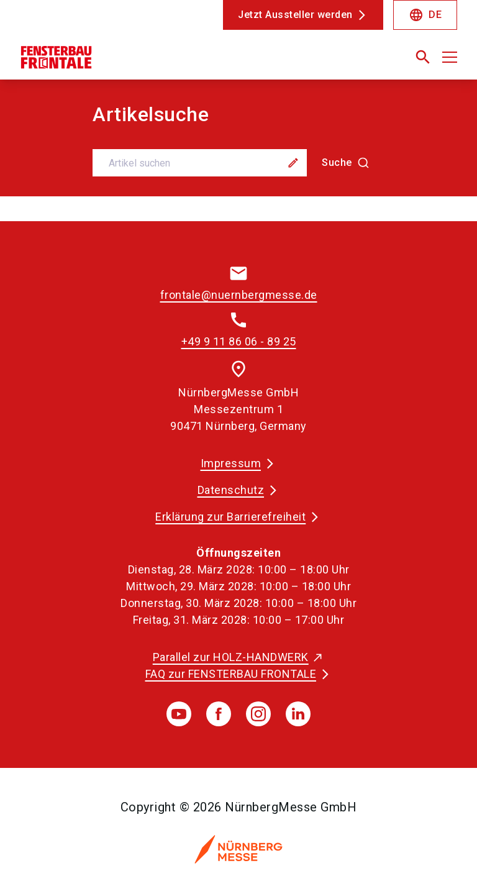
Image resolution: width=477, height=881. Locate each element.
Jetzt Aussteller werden (295, 15)
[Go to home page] (124, 62)
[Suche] (345, 162)
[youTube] (178, 713)
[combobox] (238, 162)
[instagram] (258, 713)
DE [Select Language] (425, 14)
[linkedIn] (298, 713)
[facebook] (218, 713)
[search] (423, 57)
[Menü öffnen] (449, 57)
